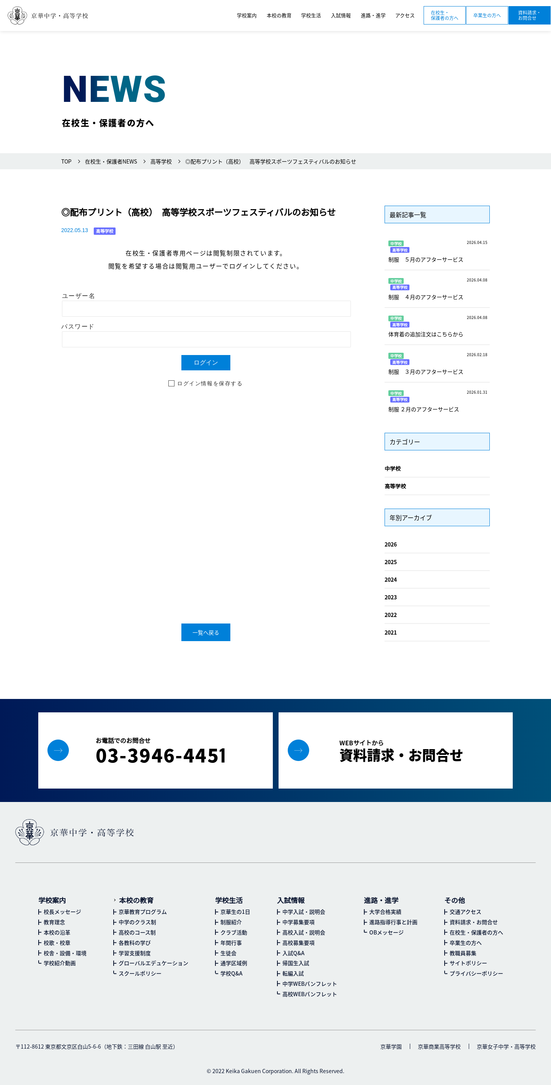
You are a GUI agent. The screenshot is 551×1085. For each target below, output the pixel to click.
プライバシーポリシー (476, 973)
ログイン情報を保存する (210, 383)
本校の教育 (136, 900)
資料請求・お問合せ (529, 15)
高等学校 (395, 486)
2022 (391, 615)
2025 (391, 562)
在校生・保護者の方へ (444, 15)
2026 (391, 544)
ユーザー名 (79, 296)
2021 (391, 632)
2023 (391, 597)
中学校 (393, 468)
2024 (391, 579)
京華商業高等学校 (439, 1046)
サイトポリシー (468, 963)
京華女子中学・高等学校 (506, 1046)
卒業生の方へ (487, 15)
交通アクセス (465, 911)
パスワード (78, 326)
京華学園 (391, 1046)
